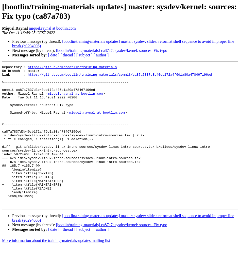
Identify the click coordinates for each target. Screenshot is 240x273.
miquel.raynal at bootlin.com (52, 28)
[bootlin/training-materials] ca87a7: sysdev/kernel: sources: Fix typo (111, 50)
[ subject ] (84, 55)
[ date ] (53, 55)
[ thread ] (67, 55)
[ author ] (101, 55)
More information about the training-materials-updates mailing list (56, 268)
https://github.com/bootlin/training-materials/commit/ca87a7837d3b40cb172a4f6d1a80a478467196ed (120, 76)
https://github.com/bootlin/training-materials (72, 67)
